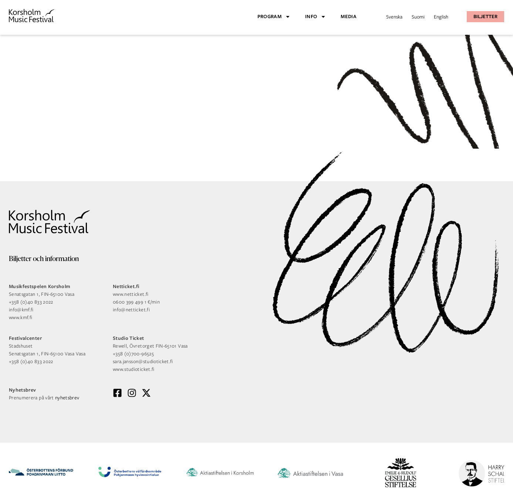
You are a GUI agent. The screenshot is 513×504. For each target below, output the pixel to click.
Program (273, 16)
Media (349, 16)
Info (315, 16)
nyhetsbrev (67, 397)
